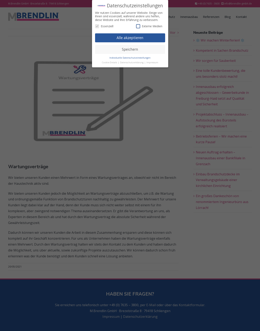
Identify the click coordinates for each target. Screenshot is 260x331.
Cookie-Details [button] (110, 62)
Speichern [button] (130, 49)
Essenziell (104, 26)
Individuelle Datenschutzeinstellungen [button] (130, 57)
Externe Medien (149, 26)
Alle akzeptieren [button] (130, 37)
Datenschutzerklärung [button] (132, 62)
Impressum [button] (152, 62)
